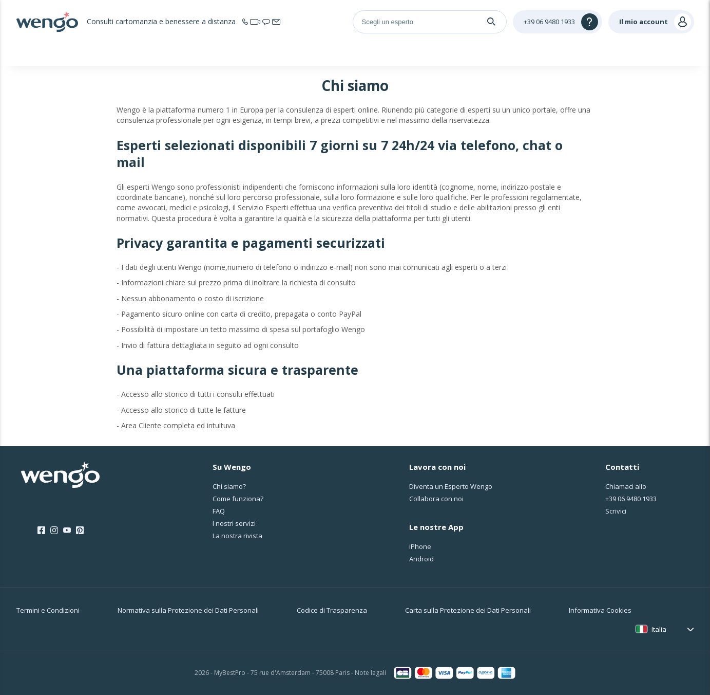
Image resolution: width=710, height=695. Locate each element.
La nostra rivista (237, 535)
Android (421, 558)
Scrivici (615, 511)
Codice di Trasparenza (332, 610)
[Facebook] (41, 530)
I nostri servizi (234, 523)
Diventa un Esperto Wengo (450, 486)
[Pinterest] (80, 530)
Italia (658, 629)
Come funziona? (238, 498)
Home (120, 53)
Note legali (370, 672)
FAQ (219, 511)
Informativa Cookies (600, 610)
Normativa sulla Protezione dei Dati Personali (188, 610)
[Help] (557, 21)
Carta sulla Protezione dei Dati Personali (468, 610)
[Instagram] (54, 530)
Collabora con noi (436, 498)
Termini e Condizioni (48, 610)
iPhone (420, 546)
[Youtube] (67, 530)
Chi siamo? (229, 486)
